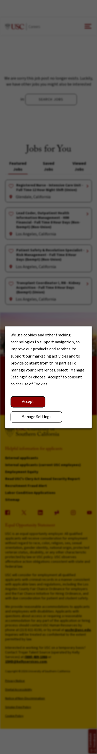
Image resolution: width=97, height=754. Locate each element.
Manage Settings (36, 417)
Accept (28, 401)
